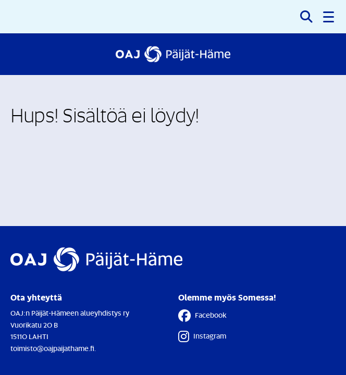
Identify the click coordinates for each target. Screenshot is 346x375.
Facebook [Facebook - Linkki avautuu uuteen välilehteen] (202, 315)
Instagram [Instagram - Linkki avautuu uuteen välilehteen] (202, 336)
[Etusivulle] (173, 54)
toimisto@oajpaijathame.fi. (53, 348)
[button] (329, 16)
